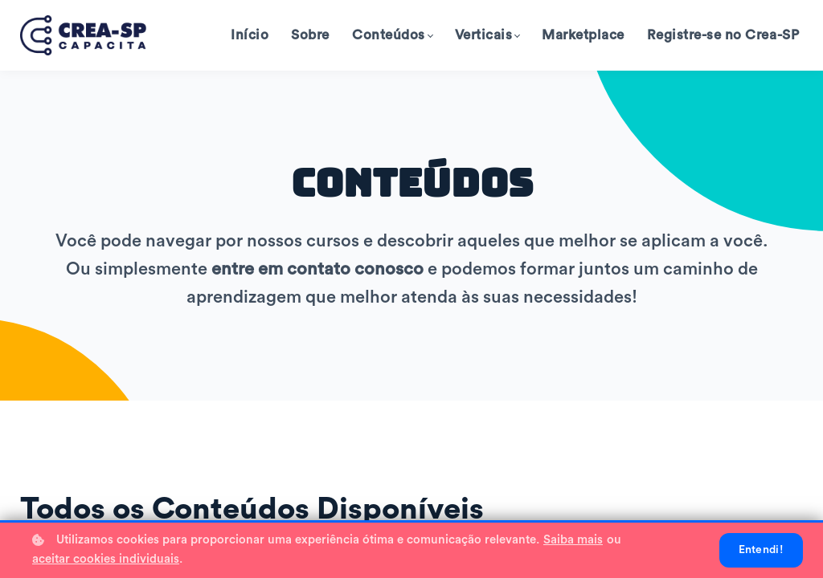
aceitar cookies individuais (105, 559)
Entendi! (761, 550)
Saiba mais (573, 540)
